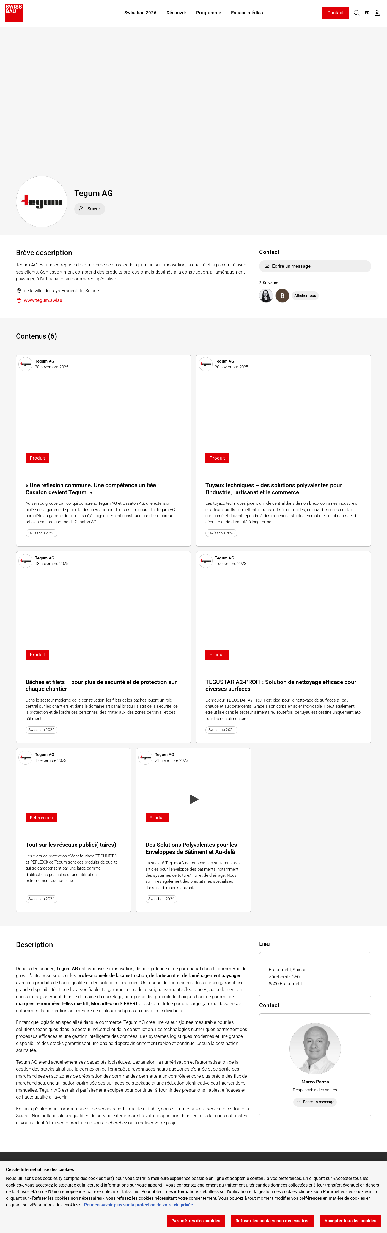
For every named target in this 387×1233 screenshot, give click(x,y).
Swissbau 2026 (140, 13)
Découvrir (176, 13)
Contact (335, 13)
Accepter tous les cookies (351, 1220)
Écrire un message (287, 266)
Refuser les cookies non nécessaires (272, 1220)
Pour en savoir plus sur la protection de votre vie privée (138, 1204)
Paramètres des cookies (196, 1220)
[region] (193, 1197)
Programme (208, 13)
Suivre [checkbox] (89, 208)
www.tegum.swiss (39, 300)
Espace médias (247, 13)
